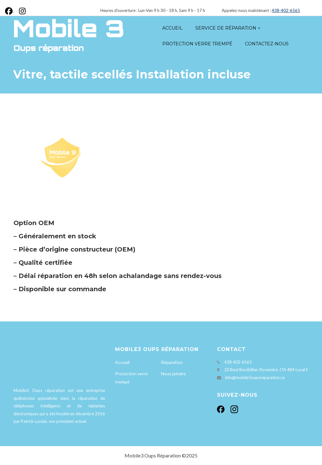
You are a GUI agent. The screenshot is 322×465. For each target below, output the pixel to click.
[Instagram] (21, 10)
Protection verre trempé (197, 44)
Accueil (172, 28)
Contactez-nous (267, 44)
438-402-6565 (286, 10)
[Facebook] (10, 10)
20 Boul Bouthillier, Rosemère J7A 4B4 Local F (266, 369)
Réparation (172, 362)
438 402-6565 (238, 362)
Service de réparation (225, 28)
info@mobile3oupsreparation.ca (255, 377)
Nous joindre (173, 373)
